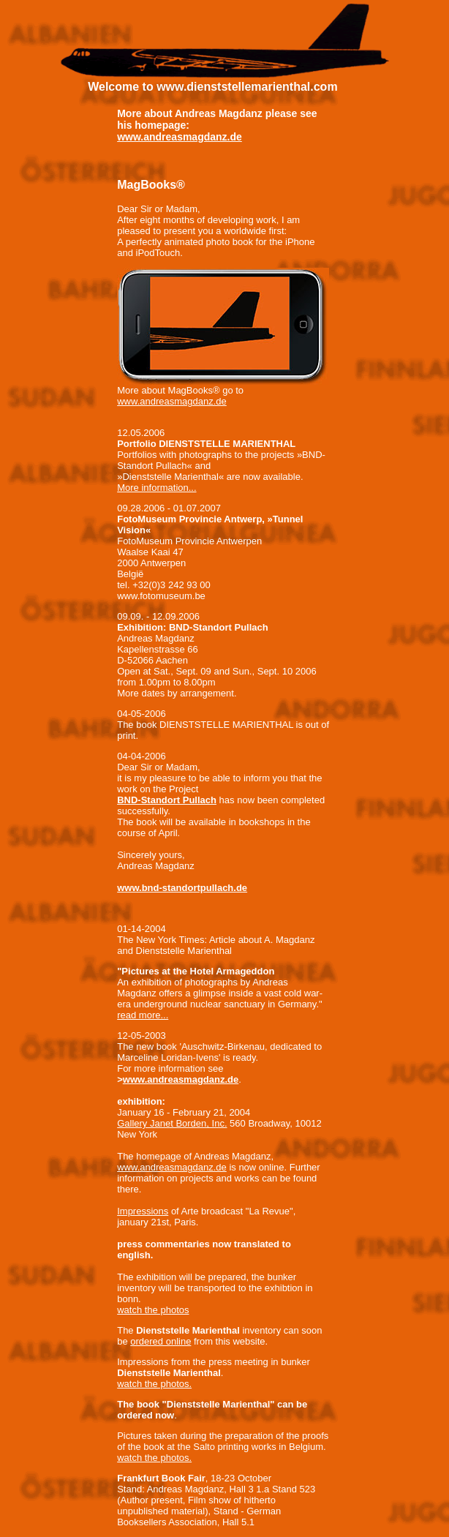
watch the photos (153, 1309)
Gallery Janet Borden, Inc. (172, 1123)
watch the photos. (154, 1383)
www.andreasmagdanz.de (179, 137)
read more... (142, 1015)
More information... (156, 487)
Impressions (142, 1211)
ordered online (160, 1341)
